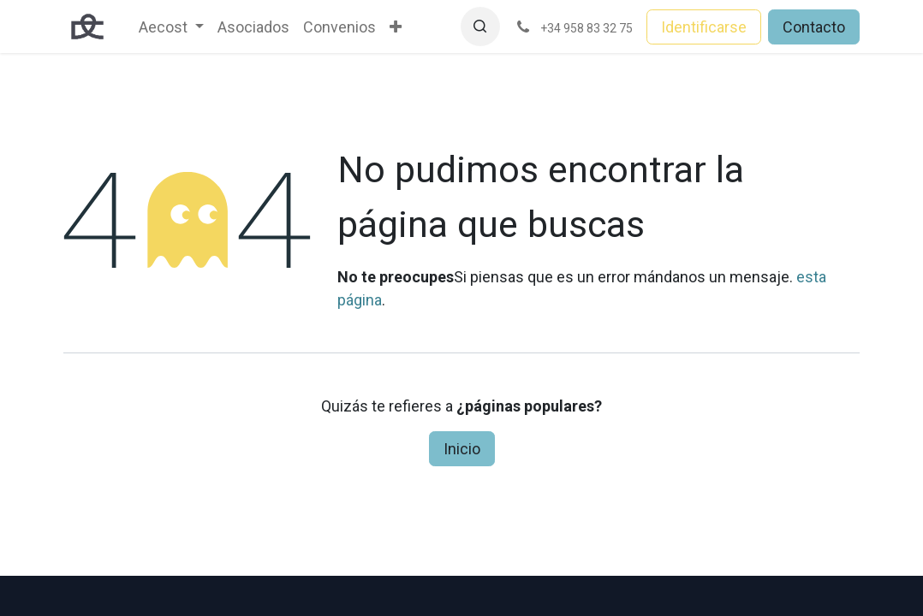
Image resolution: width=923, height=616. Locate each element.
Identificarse (704, 27)
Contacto (814, 27)
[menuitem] (171, 27)
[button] (480, 26)
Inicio (462, 449)
